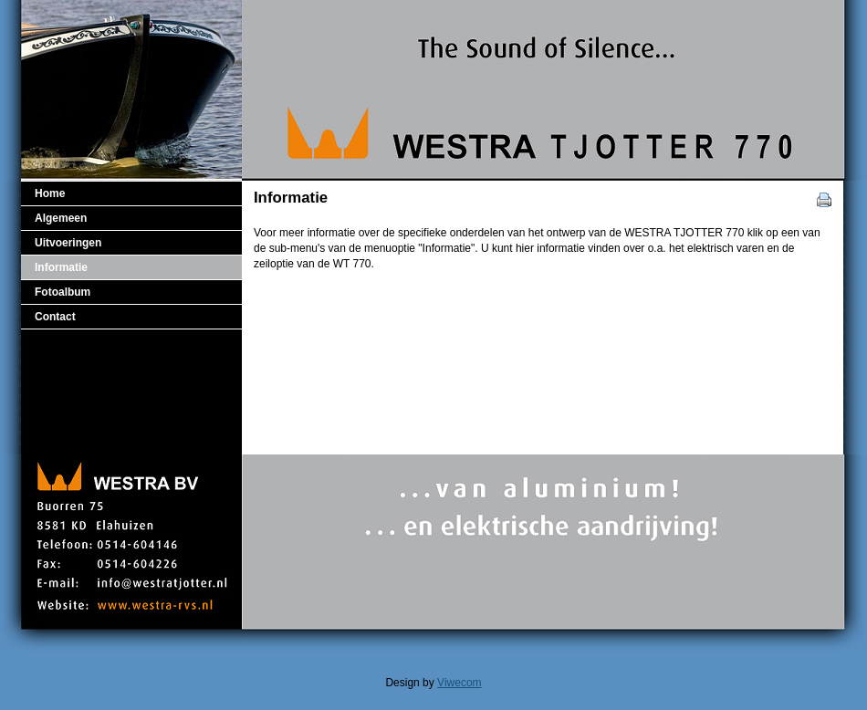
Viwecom (459, 682)
